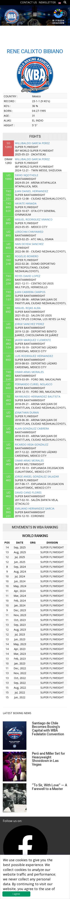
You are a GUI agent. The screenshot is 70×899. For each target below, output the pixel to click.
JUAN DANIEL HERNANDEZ (31, 191)
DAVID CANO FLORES (28, 492)
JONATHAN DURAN (27, 412)
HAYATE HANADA (25, 203)
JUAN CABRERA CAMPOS (30, 292)
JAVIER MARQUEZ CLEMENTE (33, 340)
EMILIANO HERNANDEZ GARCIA (34, 508)
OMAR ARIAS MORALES (29, 372)
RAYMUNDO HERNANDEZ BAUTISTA (37, 396)
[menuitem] (60, 2)
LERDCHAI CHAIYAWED (29, 231)
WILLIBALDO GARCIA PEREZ (32, 143)
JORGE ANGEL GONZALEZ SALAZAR (37, 476)
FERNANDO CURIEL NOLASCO (33, 384)
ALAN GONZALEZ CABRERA (32, 428)
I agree (16, 893)
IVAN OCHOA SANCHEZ (29, 244)
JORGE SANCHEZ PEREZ (29, 324)
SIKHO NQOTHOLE (26, 175)
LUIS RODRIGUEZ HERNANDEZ (34, 356)
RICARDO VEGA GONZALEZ (31, 444)
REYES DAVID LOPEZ (27, 276)
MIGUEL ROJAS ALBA (28, 308)
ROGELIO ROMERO (26, 256)
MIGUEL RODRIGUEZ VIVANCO (33, 219)
